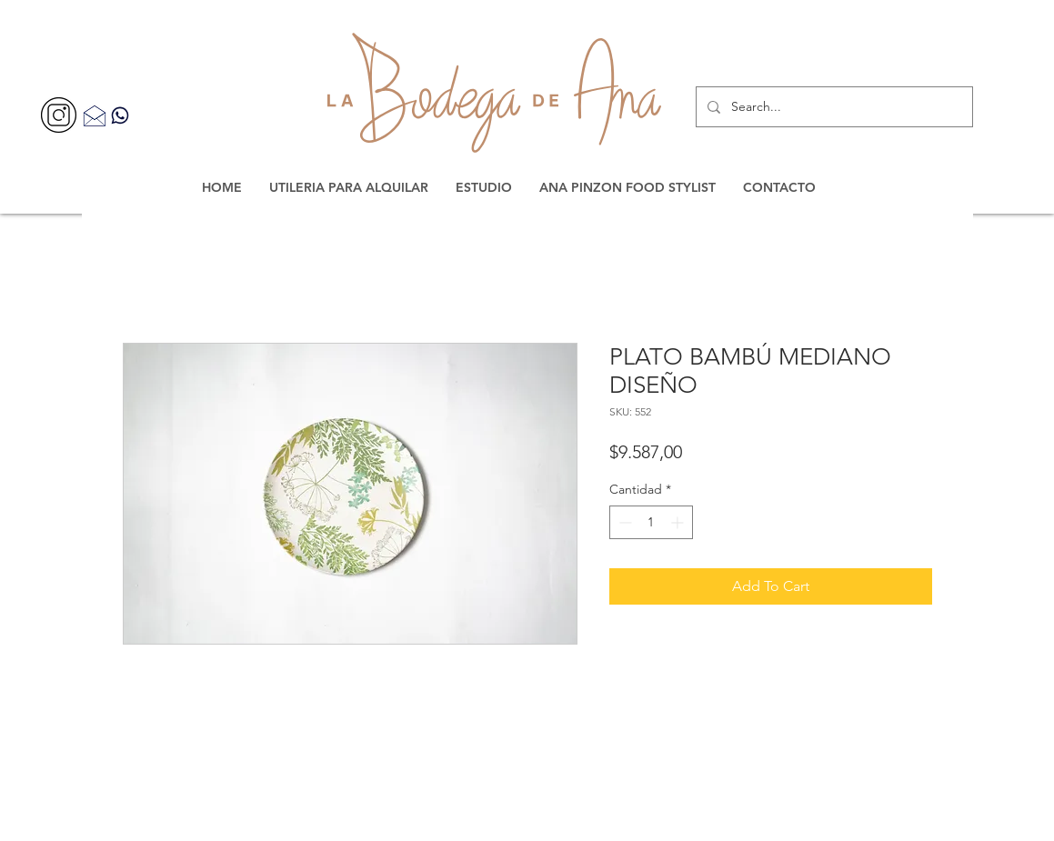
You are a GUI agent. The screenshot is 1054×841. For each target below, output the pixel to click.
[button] (349, 187)
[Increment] (679, 522)
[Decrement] (623, 522)
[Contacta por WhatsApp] (120, 115)
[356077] (58, 115)
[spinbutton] (651, 522)
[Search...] (832, 106)
